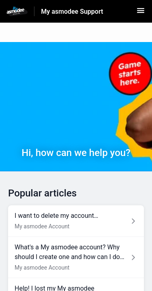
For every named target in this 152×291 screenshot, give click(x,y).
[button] (141, 13)
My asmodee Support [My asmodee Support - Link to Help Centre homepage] (72, 11)
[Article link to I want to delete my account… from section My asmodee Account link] (76, 221)
